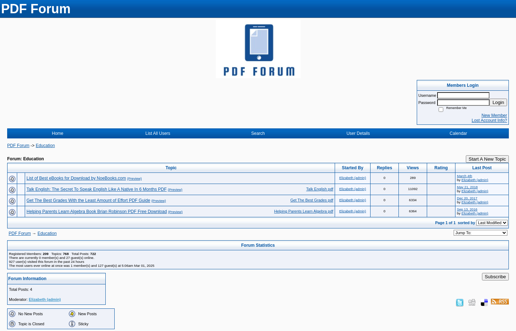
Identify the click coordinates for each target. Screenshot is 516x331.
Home (57, 133)
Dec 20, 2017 (467, 198)
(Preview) (134, 178)
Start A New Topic (487, 159)
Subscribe (495, 276)
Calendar (458, 133)
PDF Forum (18, 145)
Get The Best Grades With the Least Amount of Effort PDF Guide (88, 200)
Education (45, 145)
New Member (494, 115)
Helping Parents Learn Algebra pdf (303, 211)
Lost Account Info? (489, 120)
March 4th (464, 176)
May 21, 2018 (467, 187)
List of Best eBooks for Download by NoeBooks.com (76, 178)
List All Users (157, 133)
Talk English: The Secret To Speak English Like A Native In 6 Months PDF (97, 189)
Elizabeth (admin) (352, 178)
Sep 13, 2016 (467, 209)
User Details (358, 133)
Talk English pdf (319, 189)
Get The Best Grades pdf (311, 200)
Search (258, 133)
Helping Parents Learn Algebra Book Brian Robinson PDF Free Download (97, 211)
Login (498, 102)
